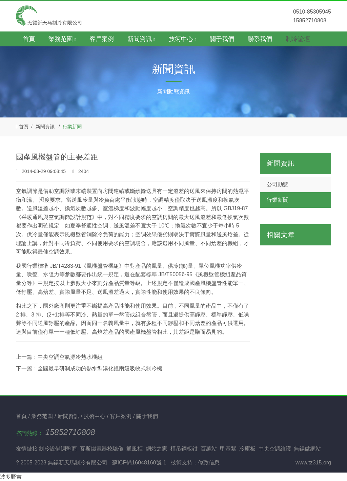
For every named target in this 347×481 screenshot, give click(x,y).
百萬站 (209, 449)
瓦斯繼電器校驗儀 (101, 449)
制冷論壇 (298, 39)
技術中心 (95, 416)
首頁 (29, 39)
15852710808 (70, 432)
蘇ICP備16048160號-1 (139, 462)
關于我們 (222, 39)
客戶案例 (101, 39)
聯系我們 (260, 39)
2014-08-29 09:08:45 (41, 171)
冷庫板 (247, 449)
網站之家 (156, 449)
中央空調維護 (275, 449)
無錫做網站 (307, 449)
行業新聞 (72, 126)
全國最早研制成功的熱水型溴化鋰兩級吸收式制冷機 (100, 368)
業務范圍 (42, 416)
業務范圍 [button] (62, 39)
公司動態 (277, 184)
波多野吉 (11, 477)
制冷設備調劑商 (58, 449)
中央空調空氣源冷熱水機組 (70, 357)
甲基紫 (228, 449)
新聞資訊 (45, 126)
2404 (81, 171)
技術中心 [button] (182, 39)
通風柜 (134, 449)
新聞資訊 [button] (141, 39)
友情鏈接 (27, 449)
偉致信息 (209, 462)
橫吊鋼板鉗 (184, 449)
